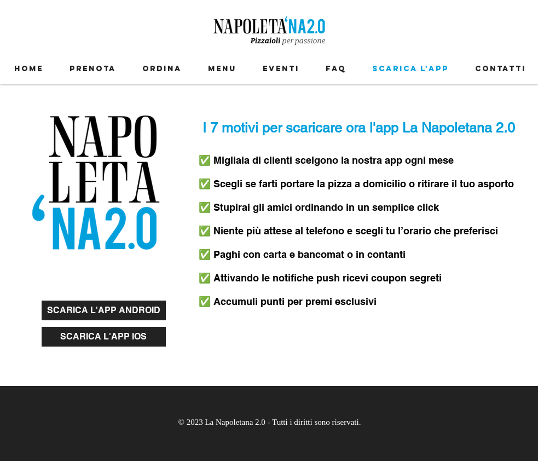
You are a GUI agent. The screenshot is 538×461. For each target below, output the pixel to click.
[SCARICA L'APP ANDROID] (104, 310)
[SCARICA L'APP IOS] (104, 337)
